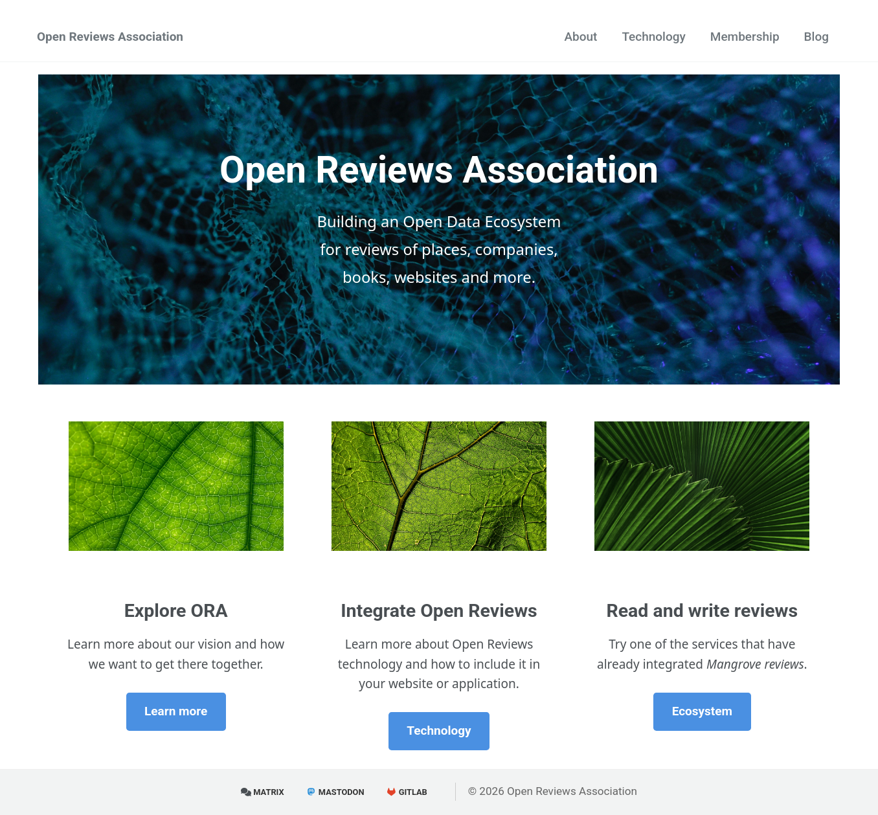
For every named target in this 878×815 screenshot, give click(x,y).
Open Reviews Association (110, 36)
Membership (745, 36)
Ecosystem (702, 711)
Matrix (262, 792)
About (580, 36)
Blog (816, 36)
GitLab (406, 792)
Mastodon (335, 792)
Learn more (175, 711)
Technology (653, 36)
